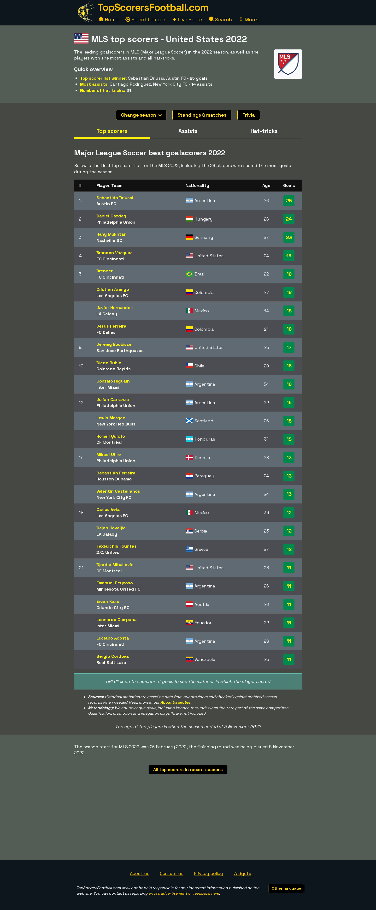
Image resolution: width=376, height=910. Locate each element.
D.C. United (108, 552)
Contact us (171, 873)
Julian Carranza (112, 399)
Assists (187, 131)
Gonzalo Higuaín (113, 381)
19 (289, 255)
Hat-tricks (264, 131)
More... (249, 19)
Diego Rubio (108, 362)
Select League (145, 19)
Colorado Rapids (113, 368)
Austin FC (106, 203)
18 (289, 274)
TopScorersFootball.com (153, 7)
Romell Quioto (110, 436)
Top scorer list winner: (103, 78)
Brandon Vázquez (114, 252)
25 (289, 201)
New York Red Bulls (115, 424)
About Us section (175, 702)
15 (289, 402)
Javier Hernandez (114, 307)
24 (289, 219)
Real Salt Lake (111, 662)
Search (220, 19)
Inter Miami (107, 387)
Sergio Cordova (112, 656)
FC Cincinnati (110, 259)
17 (289, 347)
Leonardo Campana (116, 619)
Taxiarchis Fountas (116, 546)
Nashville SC (109, 240)
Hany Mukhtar (111, 234)
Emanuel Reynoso (114, 583)
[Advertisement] (188, 824)
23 (289, 237)
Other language (286, 888)
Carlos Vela (108, 509)
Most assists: (94, 84)
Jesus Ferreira (111, 326)
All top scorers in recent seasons (188, 769)
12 (289, 512)
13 (289, 458)
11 (289, 567)
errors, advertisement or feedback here (183, 893)
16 (289, 366)
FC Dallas (106, 332)
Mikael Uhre (108, 454)
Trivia (248, 115)
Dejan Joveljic (111, 528)
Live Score (187, 19)
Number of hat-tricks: (102, 90)
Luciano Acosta (112, 638)
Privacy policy (208, 873)
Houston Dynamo (114, 479)
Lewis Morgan (110, 417)
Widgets (242, 873)
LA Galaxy (106, 314)
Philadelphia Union (115, 222)
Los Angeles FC (112, 295)
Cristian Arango (112, 289)
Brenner (104, 271)
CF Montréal (109, 442)
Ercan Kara (107, 601)
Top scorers (112, 131)
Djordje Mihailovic (115, 564)
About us (139, 873)
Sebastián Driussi (114, 197)
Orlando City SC (113, 607)
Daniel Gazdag (111, 216)
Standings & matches (201, 115)
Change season (141, 115)
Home (108, 19)
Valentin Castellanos (118, 491)
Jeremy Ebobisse (114, 344)
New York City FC (113, 497)
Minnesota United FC (118, 589)
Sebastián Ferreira (115, 473)
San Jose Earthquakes (120, 350)
